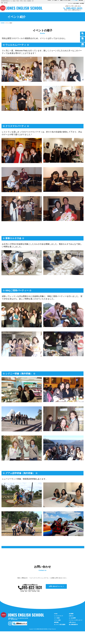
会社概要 (82, 3)
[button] (58, 588)
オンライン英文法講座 (73, 3)
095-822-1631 (73, 8)
